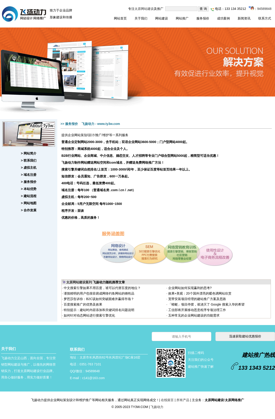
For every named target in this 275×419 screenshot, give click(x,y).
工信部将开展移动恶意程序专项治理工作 (196, 310)
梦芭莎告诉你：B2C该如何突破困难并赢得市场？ (98, 299)
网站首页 (120, 18)
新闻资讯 (244, 18)
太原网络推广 (234, 400)
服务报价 (202, 18)
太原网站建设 (144, 9)
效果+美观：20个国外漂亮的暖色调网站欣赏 (199, 293)
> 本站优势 (28, 189)
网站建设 (161, 18)
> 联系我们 (28, 160)
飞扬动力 (157, 407)
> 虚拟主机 (28, 167)
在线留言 (167, 400)
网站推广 (182, 18)
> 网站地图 (28, 203)
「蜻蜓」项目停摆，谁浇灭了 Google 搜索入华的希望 (206, 304)
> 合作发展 (28, 210)
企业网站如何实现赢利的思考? (189, 288)
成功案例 (223, 18)
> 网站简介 (28, 153)
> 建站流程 (28, 196)
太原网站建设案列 (79, 282)
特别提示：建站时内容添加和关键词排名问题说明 (98, 310)
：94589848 (260, 9)
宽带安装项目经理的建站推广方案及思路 (196, 299)
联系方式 (264, 18)
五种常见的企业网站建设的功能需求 (193, 315)
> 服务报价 (28, 182)
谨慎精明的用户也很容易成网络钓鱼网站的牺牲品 (98, 293)
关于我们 (141, 18)
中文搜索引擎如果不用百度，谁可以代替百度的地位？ (102, 288)
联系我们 (77, 349)
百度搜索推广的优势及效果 (82, 304)
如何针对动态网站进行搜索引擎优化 (89, 315)
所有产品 (182, 400)
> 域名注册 (28, 174)
